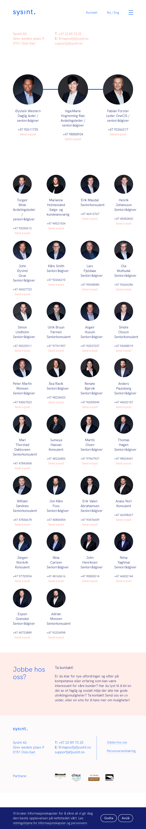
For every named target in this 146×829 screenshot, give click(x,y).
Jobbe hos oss (118, 781)
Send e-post (28, 134)
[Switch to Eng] (116, 14)
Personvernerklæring (123, 789)
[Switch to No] (109, 14)
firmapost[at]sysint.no (75, 38)
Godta (107, 816)
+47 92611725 (28, 129)
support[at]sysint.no (70, 43)
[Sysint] (44, 14)
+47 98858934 (73, 134)
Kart (32, 43)
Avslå (125, 816)
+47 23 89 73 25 (71, 34)
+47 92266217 (118, 129)
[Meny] (131, 14)
